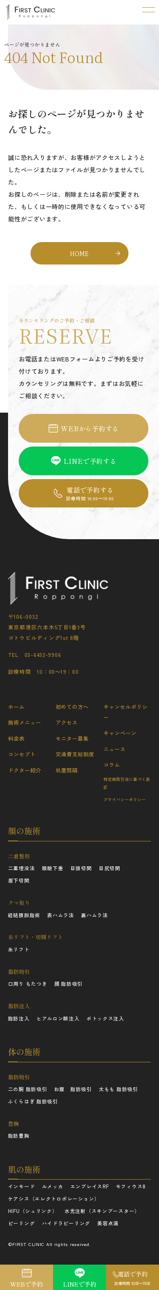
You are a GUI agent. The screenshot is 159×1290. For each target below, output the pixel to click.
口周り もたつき (27, 983)
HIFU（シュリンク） (33, 1210)
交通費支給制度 (75, 754)
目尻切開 (109, 868)
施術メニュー (24, 722)
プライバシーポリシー (124, 799)
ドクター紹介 (24, 770)
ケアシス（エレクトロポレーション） (54, 1198)
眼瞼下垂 (53, 868)
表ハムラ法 (60, 915)
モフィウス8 (131, 1186)
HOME (79, 253)
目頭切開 (81, 868)
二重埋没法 (21, 868)
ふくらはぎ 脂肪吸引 (33, 1101)
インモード (21, 1186)
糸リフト (19, 949)
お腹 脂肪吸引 (73, 1089)
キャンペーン (120, 733)
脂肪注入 (19, 1018)
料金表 (16, 738)
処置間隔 (67, 770)
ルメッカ (53, 1186)
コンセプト (22, 754)
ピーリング (21, 1223)
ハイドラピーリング (66, 1223)
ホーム (16, 707)
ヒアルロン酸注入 (58, 1018)
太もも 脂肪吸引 (118, 1089)
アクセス (67, 722)
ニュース (114, 749)
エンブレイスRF (89, 1186)
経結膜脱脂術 (24, 915)
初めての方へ (72, 707)
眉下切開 (19, 880)
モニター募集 (72, 738)
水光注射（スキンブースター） (102, 1210)
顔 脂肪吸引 (68, 983)
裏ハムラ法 (94, 915)
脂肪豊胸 (19, 1135)
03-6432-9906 (43, 655)
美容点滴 (108, 1223)
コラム (111, 765)
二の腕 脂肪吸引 (27, 1089)
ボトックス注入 (105, 1018)
